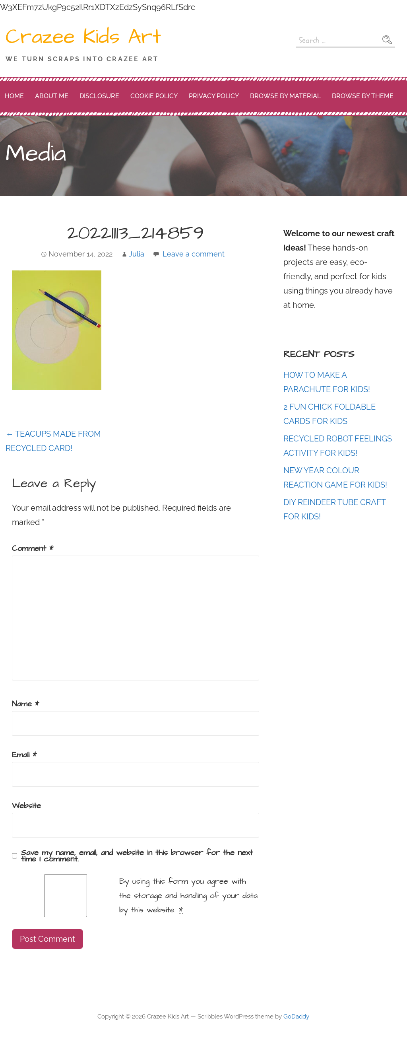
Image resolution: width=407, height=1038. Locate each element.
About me (51, 96)
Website (26, 805)
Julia (136, 254)
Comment (32, 548)
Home (14, 96)
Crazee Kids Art (83, 37)
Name (25, 703)
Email (24, 754)
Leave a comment (194, 254)
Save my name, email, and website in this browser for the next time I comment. (137, 855)
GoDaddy (296, 1016)
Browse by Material (285, 96)
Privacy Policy (214, 96)
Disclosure (99, 96)
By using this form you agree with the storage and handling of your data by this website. (188, 896)
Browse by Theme (362, 96)
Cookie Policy (154, 96)
